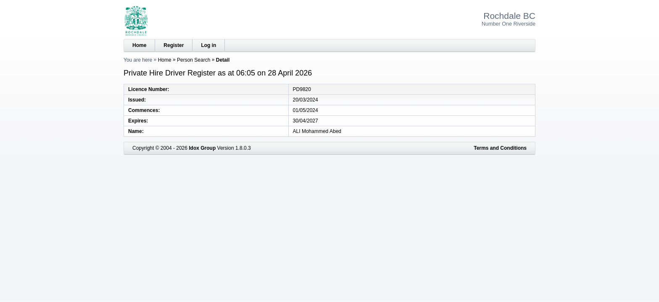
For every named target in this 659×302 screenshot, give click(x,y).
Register (173, 45)
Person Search (193, 60)
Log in (208, 45)
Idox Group (202, 148)
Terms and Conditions (500, 148)
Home (139, 45)
